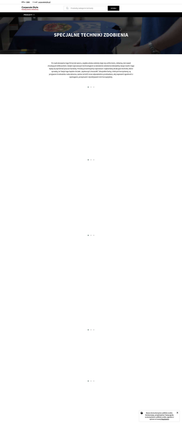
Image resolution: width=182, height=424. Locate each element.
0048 (28, 2)
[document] (159, 416)
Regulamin (165, 419)
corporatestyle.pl (44, 2)
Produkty (28, 15)
